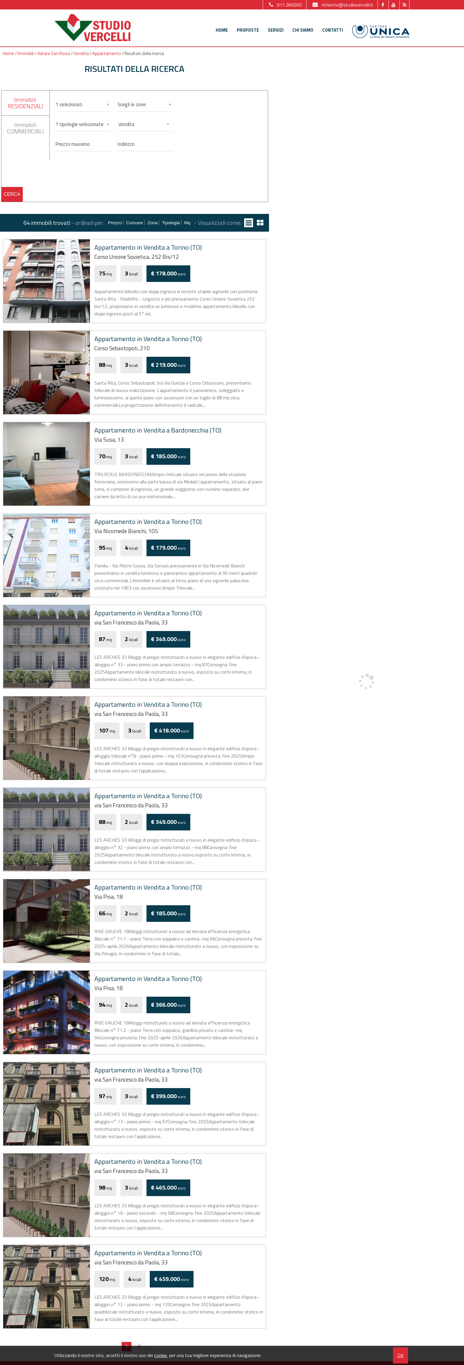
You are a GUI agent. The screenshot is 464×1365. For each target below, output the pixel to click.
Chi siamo (302, 30)
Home (222, 30)
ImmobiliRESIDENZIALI (25, 103)
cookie (160, 1355)
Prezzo (115, 222)
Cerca (12, 194)
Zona (152, 222)
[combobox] (144, 124)
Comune (134, 222)
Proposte (248, 30)
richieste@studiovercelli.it (342, 4)
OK (400, 1355)
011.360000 (285, 4)
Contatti (332, 30)
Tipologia (171, 222)
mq (187, 222)
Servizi (275, 30)
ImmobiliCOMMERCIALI (25, 128)
